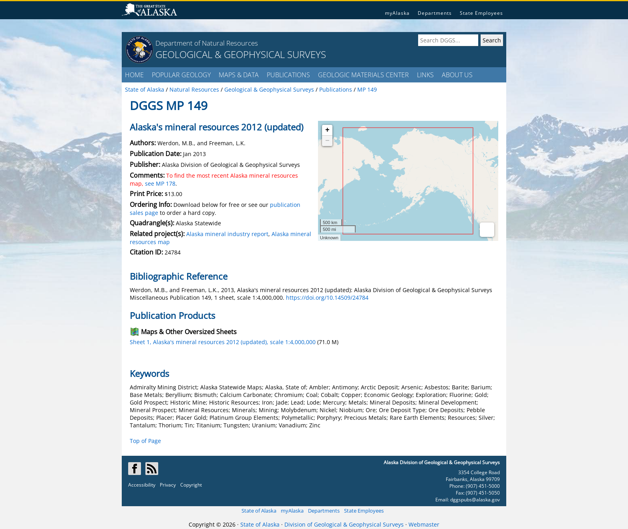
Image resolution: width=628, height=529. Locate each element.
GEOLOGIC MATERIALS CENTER (363, 74)
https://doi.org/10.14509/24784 (327, 297)
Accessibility (141, 484)
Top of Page (145, 441)
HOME (134, 74)
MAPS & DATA (239, 74)
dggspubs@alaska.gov (475, 499)
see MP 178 (160, 183)
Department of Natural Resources (206, 43)
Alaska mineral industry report (227, 234)
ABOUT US (457, 74)
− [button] (327, 141)
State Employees (481, 13)
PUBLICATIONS (288, 74)
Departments (435, 13)
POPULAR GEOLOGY (181, 74)
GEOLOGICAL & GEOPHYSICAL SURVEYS (240, 54)
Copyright (191, 484)
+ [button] (327, 130)
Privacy (168, 484)
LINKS (425, 74)
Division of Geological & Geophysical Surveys (344, 524)
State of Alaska (259, 510)
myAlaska (397, 13)
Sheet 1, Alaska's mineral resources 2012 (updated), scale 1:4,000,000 (223, 342)
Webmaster (424, 524)
